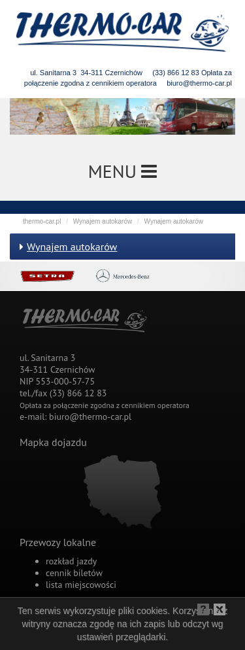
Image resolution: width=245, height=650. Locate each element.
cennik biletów (74, 573)
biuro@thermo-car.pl (199, 83)
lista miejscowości (81, 584)
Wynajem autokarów (103, 221)
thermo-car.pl (42, 221)
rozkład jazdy (71, 561)
